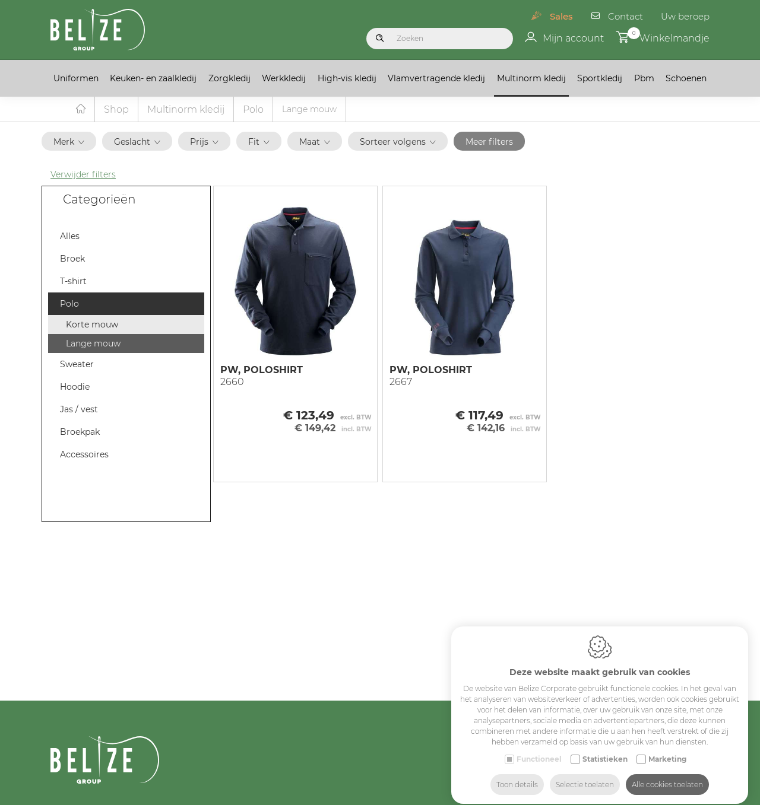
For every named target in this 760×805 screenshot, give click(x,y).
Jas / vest (79, 410)
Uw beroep (685, 16)
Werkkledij (284, 78)
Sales (561, 16)
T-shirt (73, 281)
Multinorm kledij (531, 78)
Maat (314, 142)
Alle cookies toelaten (667, 773)
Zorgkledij (229, 78)
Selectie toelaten (585, 773)
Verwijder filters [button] (83, 175)
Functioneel (539, 748)
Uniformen (76, 78)
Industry (662, 796)
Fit (259, 142)
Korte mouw (92, 325)
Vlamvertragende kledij (436, 78)
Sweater (77, 364)
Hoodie (75, 387)
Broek (72, 259)
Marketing (667, 748)
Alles (70, 236)
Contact (625, 16)
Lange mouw (93, 344)
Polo (253, 110)
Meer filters (489, 142)
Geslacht (137, 142)
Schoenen (686, 78)
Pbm (644, 78)
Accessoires (84, 455)
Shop (116, 110)
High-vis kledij (347, 78)
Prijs (204, 142)
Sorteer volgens (398, 142)
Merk (68, 142)
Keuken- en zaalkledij (153, 78)
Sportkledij (599, 78)
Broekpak (80, 432)
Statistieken (605, 748)
